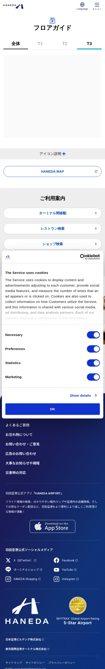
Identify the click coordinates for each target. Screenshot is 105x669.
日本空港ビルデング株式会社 (23, 639)
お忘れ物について (19, 435)
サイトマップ (13, 662)
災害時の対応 (15, 473)
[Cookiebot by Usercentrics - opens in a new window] (80, 257)
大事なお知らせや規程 (22, 463)
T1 (44, 45)
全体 (15, 43)
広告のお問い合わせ (20, 454)
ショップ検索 (52, 244)
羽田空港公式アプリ (34, 493)
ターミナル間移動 (52, 213)
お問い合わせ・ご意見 (22, 444)
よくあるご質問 (17, 425)
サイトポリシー (35, 662)
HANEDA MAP (52, 171)
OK (52, 409)
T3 (93, 45)
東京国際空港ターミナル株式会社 (25, 649)
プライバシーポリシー (62, 662)
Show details (80, 395)
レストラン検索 (52, 228)
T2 (68, 45)
